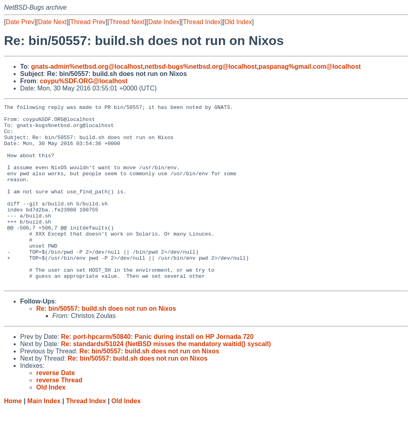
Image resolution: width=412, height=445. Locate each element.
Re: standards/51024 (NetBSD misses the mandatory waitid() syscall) (166, 380)
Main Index (44, 437)
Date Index (163, 21)
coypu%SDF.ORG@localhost (84, 81)
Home (13, 437)
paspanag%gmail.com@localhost (310, 66)
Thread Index (202, 21)
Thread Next (126, 21)
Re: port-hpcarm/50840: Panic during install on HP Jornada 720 (157, 372)
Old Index (238, 21)
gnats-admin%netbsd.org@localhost (87, 66)
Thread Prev (88, 21)
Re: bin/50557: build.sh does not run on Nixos (106, 344)
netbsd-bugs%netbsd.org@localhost (201, 66)
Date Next (52, 21)
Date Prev (20, 21)
